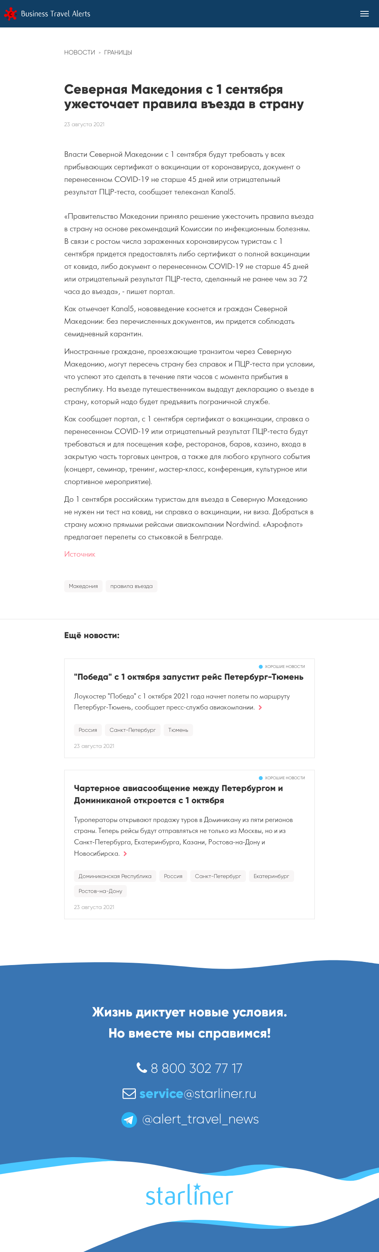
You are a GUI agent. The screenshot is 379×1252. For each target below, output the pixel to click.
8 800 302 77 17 (190, 1068)
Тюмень (178, 730)
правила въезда (131, 586)
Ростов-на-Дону (100, 891)
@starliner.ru (189, 1093)
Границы (118, 52)
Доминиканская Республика (115, 876)
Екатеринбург (271, 876)
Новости (79, 52)
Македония (83, 586)
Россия (88, 730)
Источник (80, 554)
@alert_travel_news (189, 1119)
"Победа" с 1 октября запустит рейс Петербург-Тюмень (188, 676)
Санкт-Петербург (133, 730)
